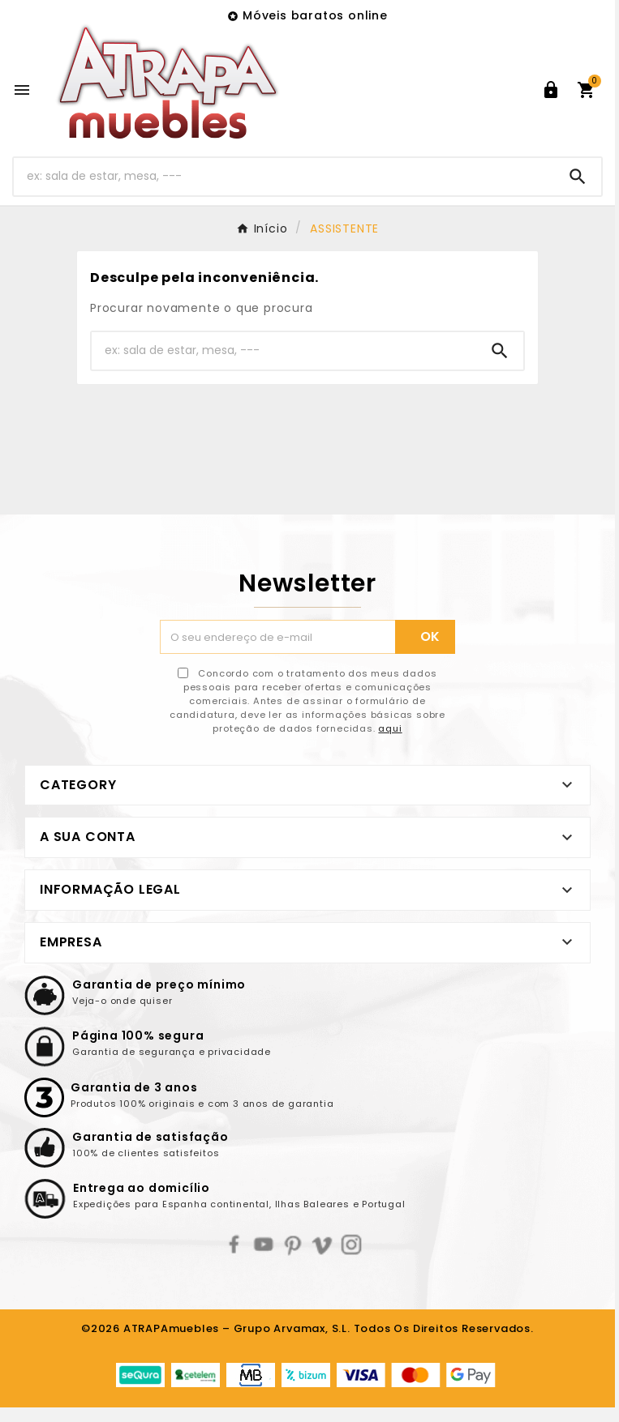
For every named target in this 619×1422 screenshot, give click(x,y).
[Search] (577, 176)
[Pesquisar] (284, 176)
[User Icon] (551, 90)
